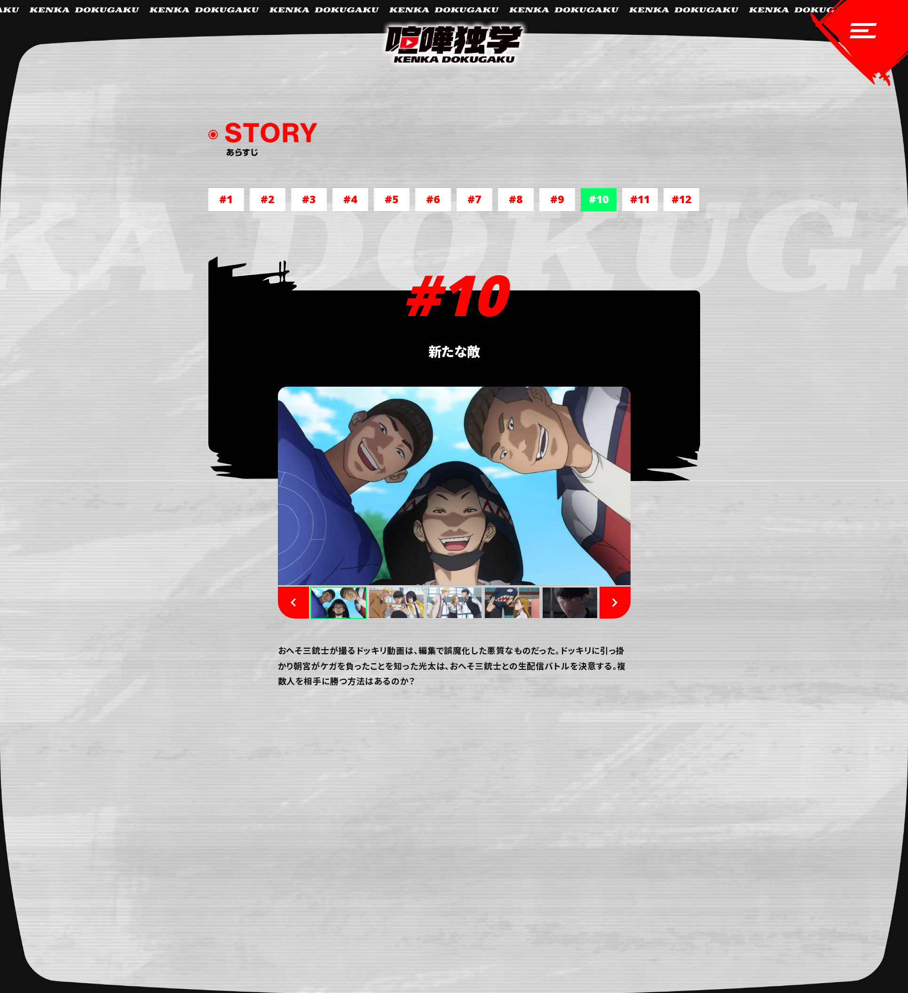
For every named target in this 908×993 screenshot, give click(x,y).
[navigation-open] (856, 47)
